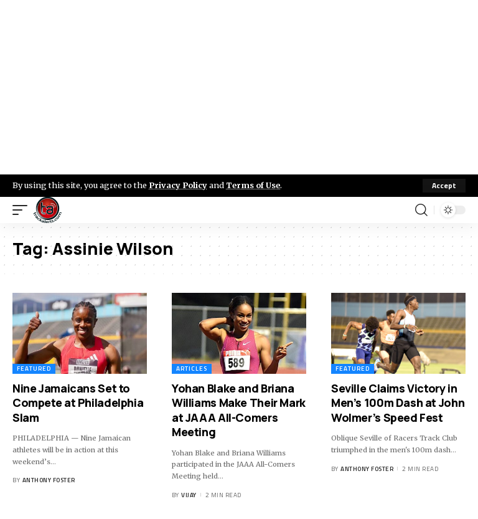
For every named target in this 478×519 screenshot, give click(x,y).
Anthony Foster (48, 480)
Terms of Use (253, 185)
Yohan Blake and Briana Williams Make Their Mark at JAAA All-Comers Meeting (239, 410)
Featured (34, 368)
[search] (421, 210)
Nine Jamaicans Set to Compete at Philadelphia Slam (77, 403)
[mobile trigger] (23, 210)
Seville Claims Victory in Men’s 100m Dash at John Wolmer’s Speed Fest (397, 403)
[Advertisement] (239, 87)
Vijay (189, 495)
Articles (191, 368)
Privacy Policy (178, 185)
